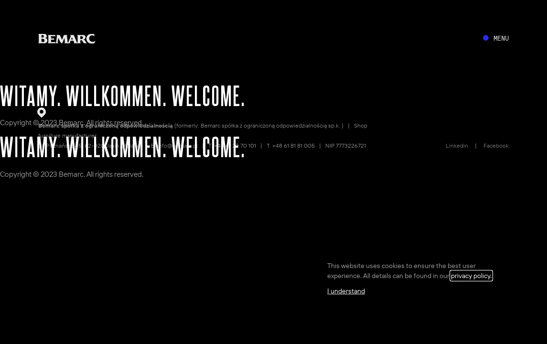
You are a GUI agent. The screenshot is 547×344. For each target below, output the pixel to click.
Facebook (496, 145)
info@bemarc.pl (177, 145)
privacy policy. (471, 275)
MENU (501, 38)
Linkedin (457, 145)
